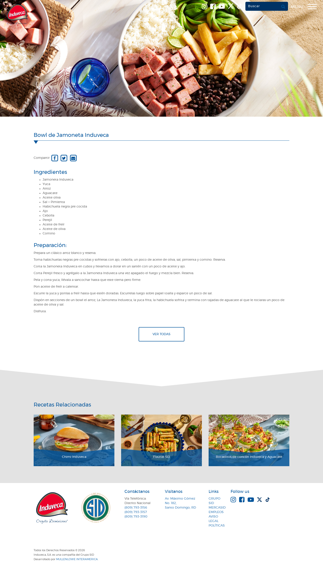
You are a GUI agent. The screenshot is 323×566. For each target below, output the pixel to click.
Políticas (217, 525)
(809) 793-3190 (135, 516)
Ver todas (161, 334)
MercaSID (217, 507)
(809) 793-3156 (135, 507)
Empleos (216, 512)
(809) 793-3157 (135, 512)
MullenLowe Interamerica (77, 559)
